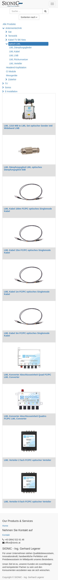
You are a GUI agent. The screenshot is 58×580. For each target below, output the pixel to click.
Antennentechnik (14, 28)
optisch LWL (15, 44)
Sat (9, 32)
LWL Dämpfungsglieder (20, 47)
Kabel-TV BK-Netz (17, 40)
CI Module (11, 71)
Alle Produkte (9, 24)
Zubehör (12, 79)
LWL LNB (13, 55)
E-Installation (11, 91)
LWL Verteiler (15, 63)
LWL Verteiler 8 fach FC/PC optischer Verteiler (27, 501)
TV (6, 83)
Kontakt (6, 535)
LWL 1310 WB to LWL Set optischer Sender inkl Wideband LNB (28, 126)
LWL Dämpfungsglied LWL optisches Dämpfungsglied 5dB (23, 168)
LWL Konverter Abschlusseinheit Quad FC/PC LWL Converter (27, 375)
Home (5, 526)
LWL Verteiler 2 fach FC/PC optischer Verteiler (27, 460)
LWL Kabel (14, 51)
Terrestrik (12, 36)
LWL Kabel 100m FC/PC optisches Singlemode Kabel (28, 209)
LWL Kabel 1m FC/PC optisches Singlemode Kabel (26, 292)
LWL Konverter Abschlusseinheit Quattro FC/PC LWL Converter (25, 417)
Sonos (8, 87)
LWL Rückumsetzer (18, 59)
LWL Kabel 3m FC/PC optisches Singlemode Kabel (26, 334)
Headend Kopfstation (16, 67)
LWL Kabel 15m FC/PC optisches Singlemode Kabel (27, 251)
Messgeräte (11, 75)
